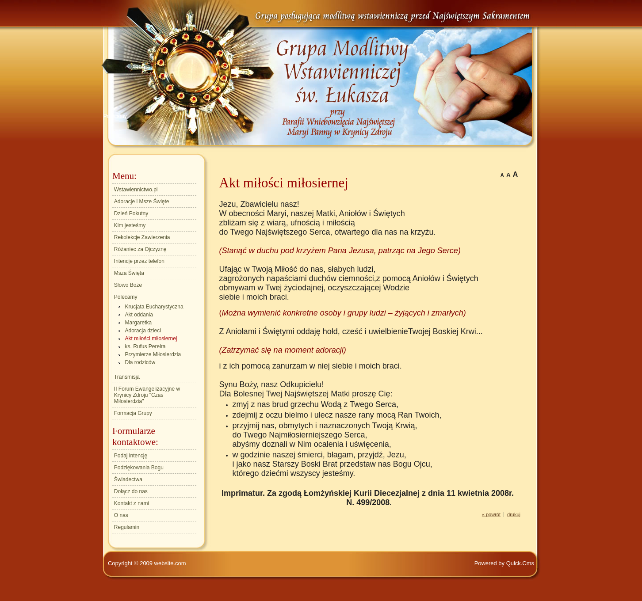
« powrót (491, 514)
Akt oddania (139, 315)
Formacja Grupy (133, 413)
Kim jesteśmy (129, 225)
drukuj (513, 514)
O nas (121, 515)
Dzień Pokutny (131, 213)
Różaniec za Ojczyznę (140, 249)
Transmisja (127, 377)
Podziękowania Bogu (139, 467)
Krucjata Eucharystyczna (154, 307)
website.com (170, 563)
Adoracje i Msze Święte (141, 201)
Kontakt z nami (131, 503)
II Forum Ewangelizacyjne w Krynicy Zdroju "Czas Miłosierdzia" (147, 395)
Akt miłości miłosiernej (151, 338)
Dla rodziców (140, 362)
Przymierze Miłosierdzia (153, 354)
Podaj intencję (130, 456)
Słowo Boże (128, 285)
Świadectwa (128, 479)
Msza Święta (129, 273)
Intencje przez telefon (139, 261)
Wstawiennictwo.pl (136, 189)
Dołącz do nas (131, 491)
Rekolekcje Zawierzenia (142, 237)
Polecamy (115, 116)
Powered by (504, 563)
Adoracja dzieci (143, 330)
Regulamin (126, 527)
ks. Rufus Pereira (145, 346)
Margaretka (138, 323)
